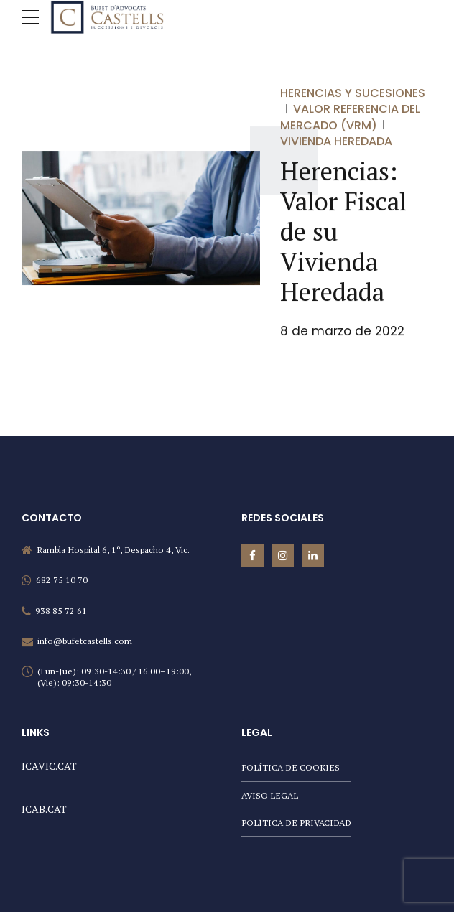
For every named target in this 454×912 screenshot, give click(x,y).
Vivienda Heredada (336, 141)
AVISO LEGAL (269, 795)
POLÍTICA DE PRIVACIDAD (296, 822)
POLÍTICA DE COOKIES (290, 767)
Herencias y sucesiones (352, 93)
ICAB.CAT (44, 809)
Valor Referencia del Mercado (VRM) (350, 117)
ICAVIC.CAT (49, 766)
